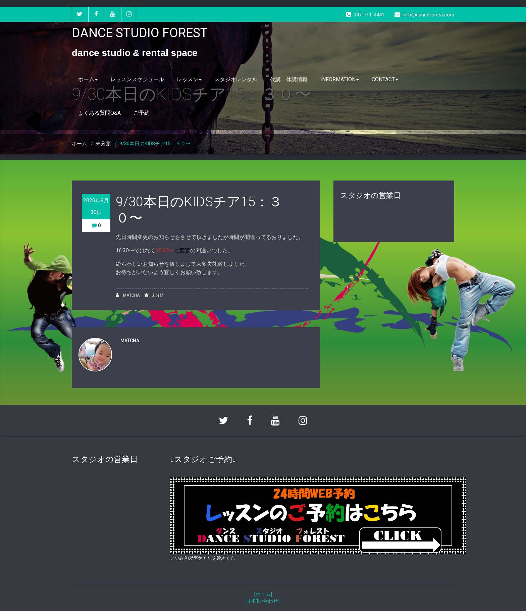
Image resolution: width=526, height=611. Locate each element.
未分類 (103, 144)
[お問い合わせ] (263, 601)
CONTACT (385, 79)
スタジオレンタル (235, 79)
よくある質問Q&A (99, 113)
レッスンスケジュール (137, 79)
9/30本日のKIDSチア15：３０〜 (155, 144)
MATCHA (128, 295)
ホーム (88, 79)
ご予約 (142, 113)
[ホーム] (263, 594)
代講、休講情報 (289, 79)
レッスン (189, 79)
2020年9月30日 (96, 206)
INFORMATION (339, 79)
